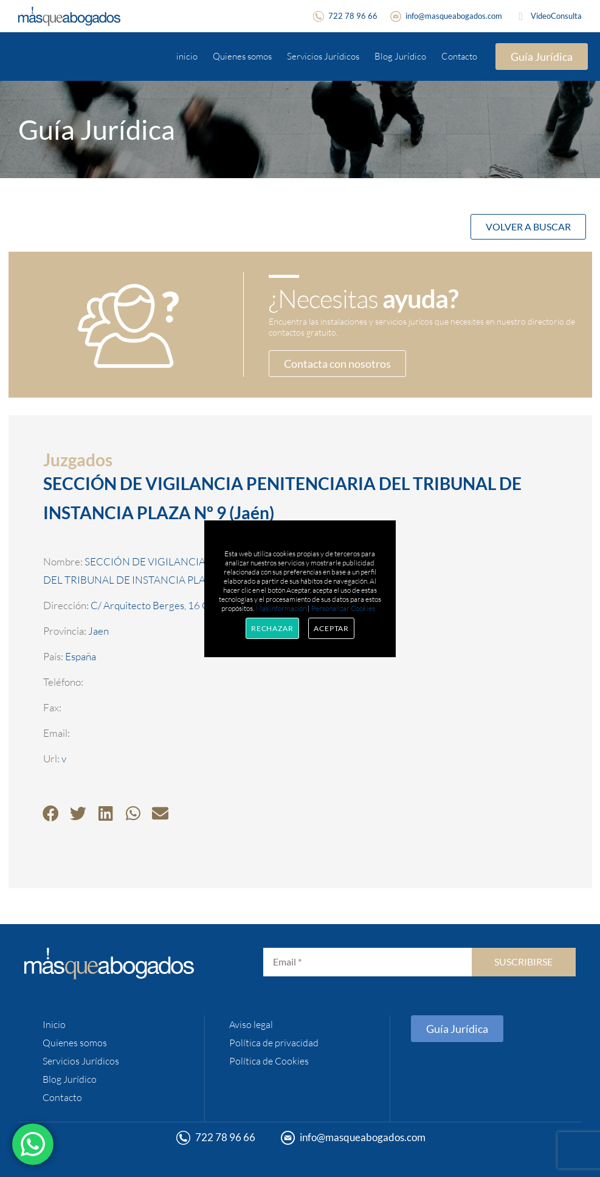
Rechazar (272, 628)
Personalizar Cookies (343, 608)
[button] (50, 813)
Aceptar (331, 628)
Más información (280, 608)
